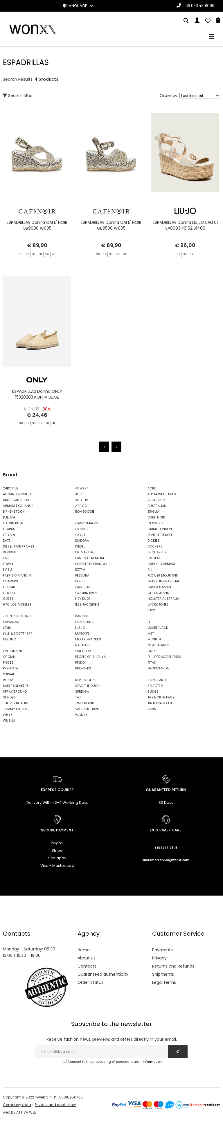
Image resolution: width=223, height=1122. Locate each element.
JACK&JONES (158, 604)
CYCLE (80, 534)
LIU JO (80, 627)
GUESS (8, 598)
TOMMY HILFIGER (16, 709)
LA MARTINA (84, 621)
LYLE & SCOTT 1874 (17, 633)
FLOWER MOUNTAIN (163, 575)
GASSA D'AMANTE (161, 587)
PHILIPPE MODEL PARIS (164, 656)
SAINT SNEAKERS (16, 685)
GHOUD (9, 592)
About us (87, 958)
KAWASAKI (11, 621)
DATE (6, 540)
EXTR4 (80, 569)
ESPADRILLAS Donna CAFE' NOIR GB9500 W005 (111, 225)
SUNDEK (9, 697)
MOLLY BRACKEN (88, 639)
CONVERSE (83, 529)
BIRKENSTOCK (14, 511)
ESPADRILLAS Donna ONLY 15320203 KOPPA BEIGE (37, 402)
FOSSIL (80, 581)
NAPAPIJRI (83, 645)
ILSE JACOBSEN (87, 604)
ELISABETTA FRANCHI (91, 563)
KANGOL (81, 616)
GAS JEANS (84, 587)
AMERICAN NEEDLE (17, 500)
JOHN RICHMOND (16, 616)
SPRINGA (82, 691)
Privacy (159, 958)
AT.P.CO (81, 505)
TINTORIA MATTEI (161, 703)
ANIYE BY (82, 500)
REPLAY (8, 680)
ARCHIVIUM (157, 500)
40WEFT (81, 488)
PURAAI (8, 674)
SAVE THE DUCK (87, 685)
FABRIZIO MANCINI (17, 575)
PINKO (80, 662)
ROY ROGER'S (85, 680)
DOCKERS (155, 546)
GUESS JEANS (158, 592)
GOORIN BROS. (86, 592)
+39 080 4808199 (199, 5)
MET (151, 633)
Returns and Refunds (173, 966)
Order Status (90, 982)
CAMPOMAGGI (86, 523)
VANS (152, 709)
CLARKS (9, 529)
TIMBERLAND (84, 703)
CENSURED (156, 523)
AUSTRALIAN (157, 505)
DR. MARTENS (85, 552)
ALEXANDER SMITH (17, 494)
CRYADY (9, 534)
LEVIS (7, 627)
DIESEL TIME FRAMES (18, 546)
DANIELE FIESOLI (160, 534)
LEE (150, 621)
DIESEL (80, 546)
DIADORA (82, 540)
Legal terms (164, 982)
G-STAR (9, 587)
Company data (17, 1104)
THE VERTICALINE (16, 703)
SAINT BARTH (157, 680)
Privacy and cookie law (55, 1104)
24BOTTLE (10, 488)
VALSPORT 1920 (87, 709)
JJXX (151, 610)
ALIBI (78, 494)
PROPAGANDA (158, 668)
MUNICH (154, 639)
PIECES (8, 662)
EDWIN (8, 563)
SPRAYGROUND (15, 691)
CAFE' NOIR (156, 517)
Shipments (163, 974)
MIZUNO (9, 639)
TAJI (78, 697)
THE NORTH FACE (161, 697)
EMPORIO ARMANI (161, 563)
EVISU (7, 569)
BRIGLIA (153, 511)
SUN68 (153, 691)
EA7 (5, 558)
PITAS (152, 662)
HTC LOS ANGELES (17, 604)
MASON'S (82, 633)
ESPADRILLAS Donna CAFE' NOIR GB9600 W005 (37, 225)
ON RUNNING (13, 651)
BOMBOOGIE (85, 511)
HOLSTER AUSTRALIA (163, 598)
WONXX (81, 714)
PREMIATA (10, 668)
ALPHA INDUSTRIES (162, 494)
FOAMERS (10, 581)
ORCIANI (9, 656)
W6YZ (7, 714)
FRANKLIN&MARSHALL (164, 581)
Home (84, 950)
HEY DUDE (82, 598)
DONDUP (9, 552)
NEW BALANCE (159, 645)
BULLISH (9, 517)
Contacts (87, 966)
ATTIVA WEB (26, 1112)
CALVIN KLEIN (13, 523)
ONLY (152, 651)
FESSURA (82, 575)
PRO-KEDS (83, 668)
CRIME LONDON (160, 529)
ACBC (152, 488)
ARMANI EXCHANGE (18, 505)
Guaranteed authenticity (103, 974)
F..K (150, 569)
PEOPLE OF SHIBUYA (90, 656)
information (152, 1061)
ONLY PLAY (83, 651)
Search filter (18, 95)
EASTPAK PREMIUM (89, 558)
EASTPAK (154, 558)
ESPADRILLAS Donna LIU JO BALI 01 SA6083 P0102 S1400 (185, 225)
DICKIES (154, 540)
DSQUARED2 (157, 552)
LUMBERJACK (158, 627)
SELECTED (155, 685)
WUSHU (9, 720)
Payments (162, 950)
